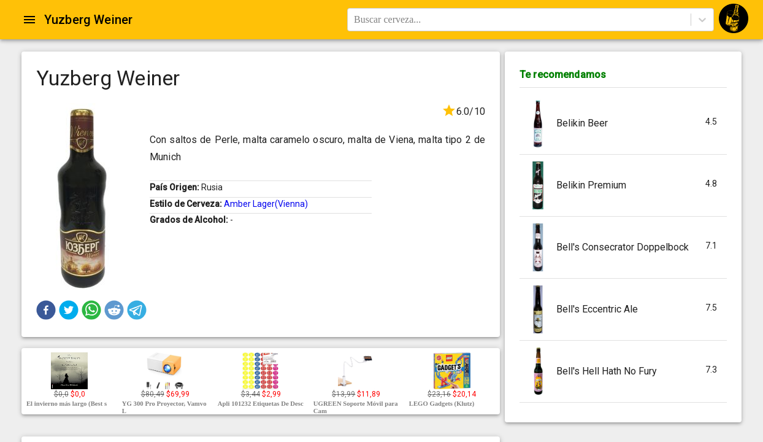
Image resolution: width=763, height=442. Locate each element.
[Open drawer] (29, 19)
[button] (46, 310)
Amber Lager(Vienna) (266, 204)
